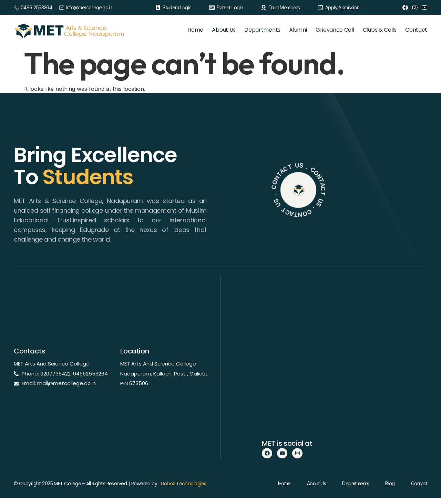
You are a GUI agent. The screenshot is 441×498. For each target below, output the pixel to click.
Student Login (177, 7)
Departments (253, 30)
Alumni (291, 30)
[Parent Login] (212, 7)
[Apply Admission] (320, 7)
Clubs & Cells (377, 30)
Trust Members (284, 7)
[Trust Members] (263, 7)
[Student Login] (158, 7)
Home (182, 30)
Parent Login (230, 7)
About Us (212, 30)
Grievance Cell (330, 30)
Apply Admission (342, 7)
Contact (416, 30)
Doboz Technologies (183, 483)
